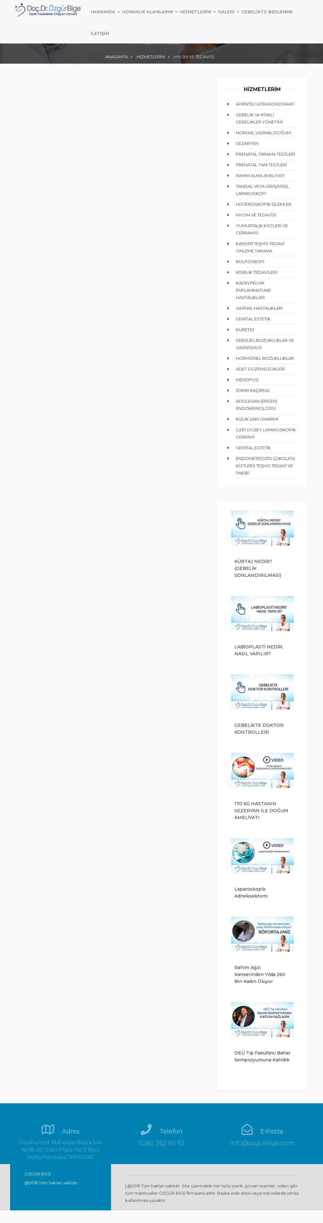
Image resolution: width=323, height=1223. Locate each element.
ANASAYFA (116, 56)
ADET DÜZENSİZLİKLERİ (260, 368)
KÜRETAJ (245, 329)
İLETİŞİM (100, 33)
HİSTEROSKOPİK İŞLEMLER (263, 204)
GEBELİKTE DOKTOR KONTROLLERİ (259, 728)
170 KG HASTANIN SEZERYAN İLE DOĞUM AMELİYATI (261, 810)
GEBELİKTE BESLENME (267, 11)
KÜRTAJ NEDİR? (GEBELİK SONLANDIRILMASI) (257, 568)
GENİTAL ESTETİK (253, 318)
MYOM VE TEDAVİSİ (256, 214)
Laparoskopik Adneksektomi (251, 892)
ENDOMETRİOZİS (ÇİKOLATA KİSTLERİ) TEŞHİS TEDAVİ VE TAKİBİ (265, 465)
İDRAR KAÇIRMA (252, 390)
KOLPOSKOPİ (250, 261)
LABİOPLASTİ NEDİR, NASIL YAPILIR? (258, 650)
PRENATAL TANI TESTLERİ (261, 164)
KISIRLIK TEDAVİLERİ (256, 272)
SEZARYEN (247, 143)
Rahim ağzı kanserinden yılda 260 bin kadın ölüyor (259, 974)
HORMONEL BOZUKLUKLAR (265, 358)
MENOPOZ (247, 379)
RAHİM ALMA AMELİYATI (260, 175)
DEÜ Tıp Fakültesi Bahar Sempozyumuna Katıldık (262, 1056)
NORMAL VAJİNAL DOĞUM (263, 132)
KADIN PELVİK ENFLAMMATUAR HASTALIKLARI (253, 290)
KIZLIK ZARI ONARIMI (257, 419)
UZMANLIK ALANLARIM (148, 11)
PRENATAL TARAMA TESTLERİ (265, 154)
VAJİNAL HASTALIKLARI (259, 308)
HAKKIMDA (103, 11)
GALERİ (227, 11)
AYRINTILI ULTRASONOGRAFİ (265, 103)
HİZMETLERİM (196, 11)
